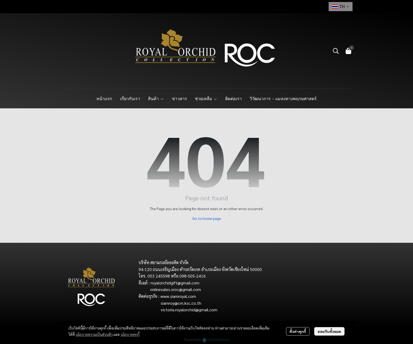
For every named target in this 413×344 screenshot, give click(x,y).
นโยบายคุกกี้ (130, 334)
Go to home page (206, 218)
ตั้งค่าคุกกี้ (297, 331)
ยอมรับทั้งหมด (329, 331)
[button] (340, 6)
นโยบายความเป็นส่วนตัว (94, 334)
